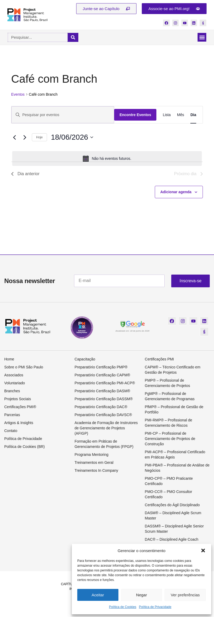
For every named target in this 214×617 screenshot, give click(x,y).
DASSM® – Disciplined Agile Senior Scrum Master (174, 529)
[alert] (107, 158)
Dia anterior (25, 174)
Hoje (39, 137)
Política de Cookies (122, 607)
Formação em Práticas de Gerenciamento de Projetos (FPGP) (104, 444)
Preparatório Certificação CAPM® (102, 375)
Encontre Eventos (135, 115)
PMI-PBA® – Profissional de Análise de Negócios (177, 468)
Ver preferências (185, 595)
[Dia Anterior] (14, 138)
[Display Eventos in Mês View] (180, 115)
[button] (203, 550)
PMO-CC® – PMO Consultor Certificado (168, 495)
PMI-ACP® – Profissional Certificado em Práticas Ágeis (175, 455)
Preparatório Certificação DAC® (101, 407)
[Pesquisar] (73, 37)
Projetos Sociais (17, 399)
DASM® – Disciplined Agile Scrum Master (173, 516)
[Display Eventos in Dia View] (193, 115)
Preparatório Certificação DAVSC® (103, 415)
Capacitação (85, 360)
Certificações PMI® (20, 407)
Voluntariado (14, 383)
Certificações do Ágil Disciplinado (172, 505)
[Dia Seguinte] (25, 138)
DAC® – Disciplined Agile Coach (171, 540)
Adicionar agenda (175, 192)
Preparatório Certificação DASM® (102, 391)
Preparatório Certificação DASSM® (104, 399)
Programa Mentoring (92, 455)
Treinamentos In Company (96, 471)
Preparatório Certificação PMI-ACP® (105, 383)
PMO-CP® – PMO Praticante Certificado (169, 481)
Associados (13, 375)
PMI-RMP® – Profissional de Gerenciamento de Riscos (168, 423)
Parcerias (12, 415)
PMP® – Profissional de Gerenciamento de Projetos (167, 383)
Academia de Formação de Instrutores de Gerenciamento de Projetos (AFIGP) (106, 428)
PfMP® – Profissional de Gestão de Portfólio (174, 410)
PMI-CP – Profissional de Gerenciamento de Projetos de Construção (170, 439)
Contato (10, 431)
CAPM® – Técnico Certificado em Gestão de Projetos (172, 370)
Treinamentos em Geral (94, 463)
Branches (12, 391)
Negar (141, 595)
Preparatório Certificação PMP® (101, 367)
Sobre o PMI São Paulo (23, 367)
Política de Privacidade (155, 607)
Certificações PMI (159, 360)
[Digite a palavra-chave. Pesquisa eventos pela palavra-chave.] (62, 115)
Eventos (18, 94)
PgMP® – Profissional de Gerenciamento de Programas (170, 397)
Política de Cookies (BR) (24, 447)
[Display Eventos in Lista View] (167, 115)
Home (9, 360)
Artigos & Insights (18, 423)
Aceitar (98, 595)
